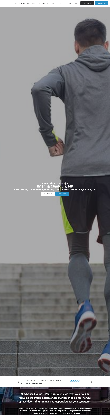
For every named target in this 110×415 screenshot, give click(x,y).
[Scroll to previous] (18, 382)
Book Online (62, 193)
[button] (101, 3)
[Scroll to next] (91, 382)
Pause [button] (21, 383)
